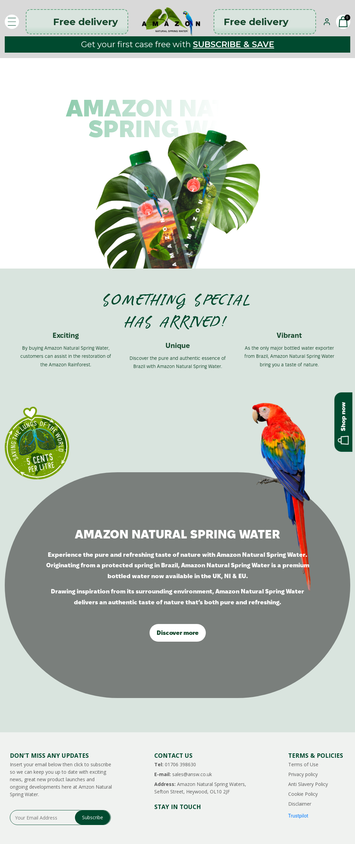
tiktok (214, 820)
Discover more (177, 632)
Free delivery (77, 22)
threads (172, 820)
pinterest (200, 820)
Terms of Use (303, 764)
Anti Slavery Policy (308, 784)
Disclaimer (299, 804)
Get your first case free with (177, 44)
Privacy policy (303, 774)
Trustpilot (298, 816)
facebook (186, 820)
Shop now (343, 423)
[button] (343, 22)
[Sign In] (327, 22)
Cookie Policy (303, 794)
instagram (157, 820)
